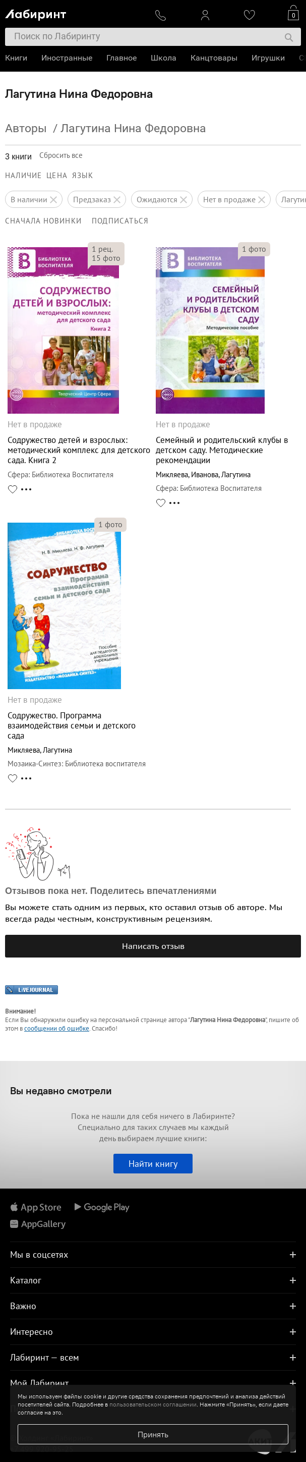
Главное (121, 58)
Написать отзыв (153, 946)
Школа (163, 58)
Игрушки (268, 58)
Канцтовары (214, 58)
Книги (16, 58)
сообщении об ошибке (56, 1028)
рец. (102, 248)
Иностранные (66, 58)
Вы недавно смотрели (61, 1090)
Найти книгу (153, 1163)
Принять (153, 1434)
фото (106, 257)
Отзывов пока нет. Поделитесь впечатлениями (111, 891)
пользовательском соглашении (153, 1404)
